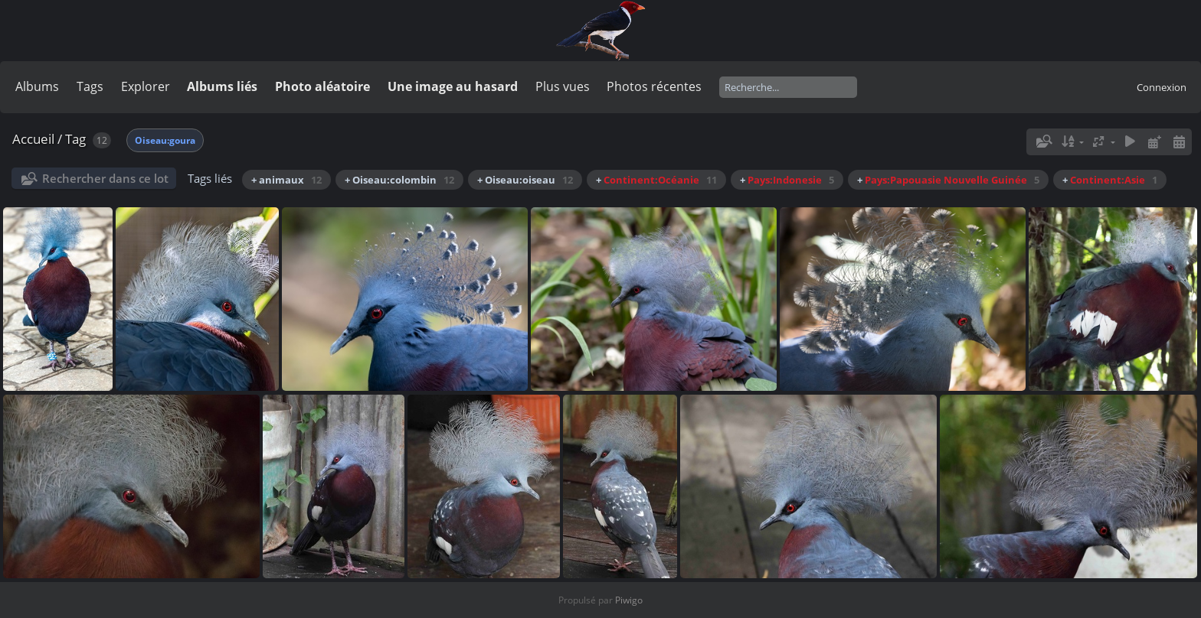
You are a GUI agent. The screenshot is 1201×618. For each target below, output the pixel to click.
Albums (37, 86)
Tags (90, 86)
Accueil (33, 139)
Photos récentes (654, 86)
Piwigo (629, 600)
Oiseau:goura (165, 140)
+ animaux (286, 180)
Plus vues (562, 86)
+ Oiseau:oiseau (525, 180)
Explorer (145, 86)
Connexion (1161, 87)
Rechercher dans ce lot (105, 178)
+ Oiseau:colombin (399, 180)
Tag (75, 139)
